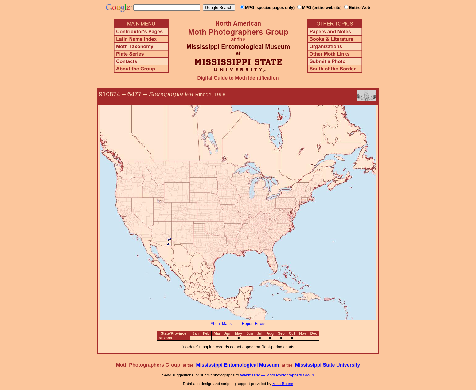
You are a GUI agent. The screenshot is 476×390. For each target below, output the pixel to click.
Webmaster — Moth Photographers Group (277, 375)
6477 (134, 93)
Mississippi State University (327, 365)
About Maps (221, 323)
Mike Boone (282, 383)
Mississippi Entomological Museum (237, 365)
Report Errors (254, 323)
